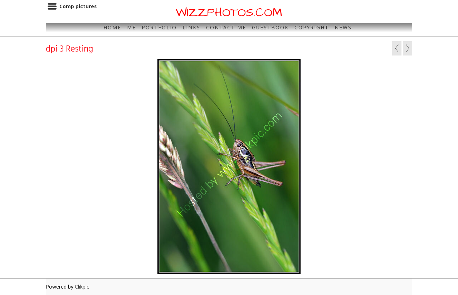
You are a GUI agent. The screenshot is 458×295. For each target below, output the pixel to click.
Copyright (311, 27)
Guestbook (270, 27)
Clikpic (82, 286)
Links (191, 27)
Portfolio (159, 27)
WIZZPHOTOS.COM (229, 12)
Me (131, 27)
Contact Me (226, 27)
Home (112, 27)
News (343, 27)
